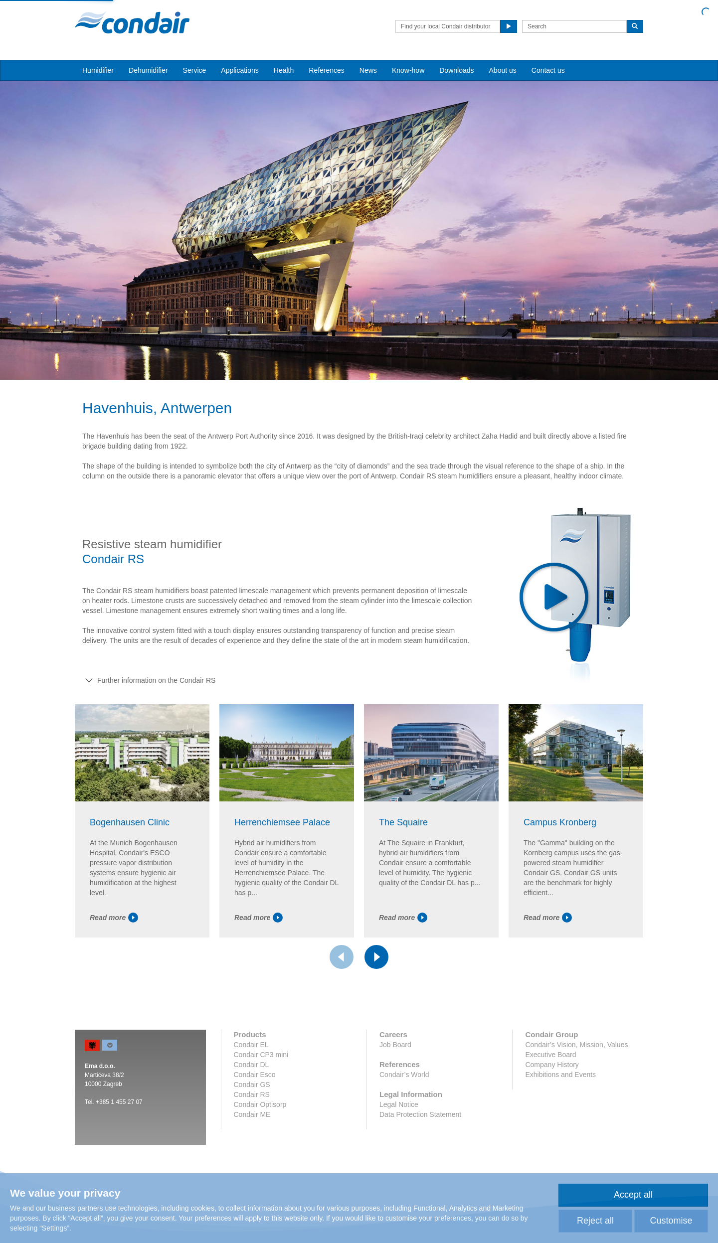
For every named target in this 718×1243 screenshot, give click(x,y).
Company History (551, 1065)
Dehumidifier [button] (148, 70)
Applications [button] (240, 70)
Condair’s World (404, 1075)
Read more (114, 918)
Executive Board (550, 1055)
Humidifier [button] (98, 70)
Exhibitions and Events (560, 1075)
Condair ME (252, 1114)
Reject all (595, 1221)
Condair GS (252, 1084)
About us (503, 70)
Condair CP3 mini (261, 1055)
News (368, 70)
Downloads (456, 70)
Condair (132, 22)
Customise (671, 1221)
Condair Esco (255, 1075)
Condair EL (251, 1045)
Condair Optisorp (260, 1104)
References (327, 70)
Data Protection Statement (420, 1114)
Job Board (395, 1045)
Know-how (408, 70)
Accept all (633, 1195)
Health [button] (284, 70)
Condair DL (251, 1065)
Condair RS (252, 1094)
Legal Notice (398, 1104)
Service (194, 70)
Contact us (548, 70)
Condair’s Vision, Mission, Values (576, 1045)
